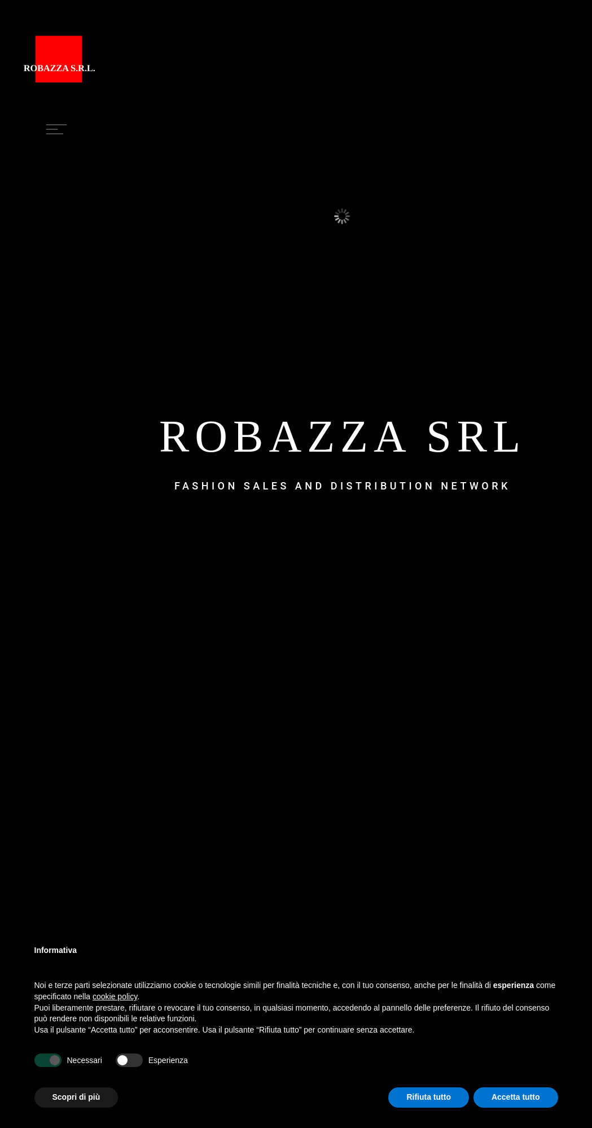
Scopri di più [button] (76, 1096)
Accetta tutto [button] (516, 1096)
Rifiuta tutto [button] (428, 1096)
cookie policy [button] (115, 996)
